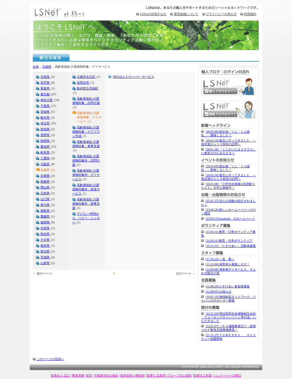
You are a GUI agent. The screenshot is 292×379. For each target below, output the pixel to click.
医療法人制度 (202, 375)
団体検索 (51, 57)
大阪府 (45, 164)
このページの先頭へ (50, 359)
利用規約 (250, 14)
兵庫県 (45, 175)
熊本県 (45, 234)
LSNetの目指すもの (153, 14)
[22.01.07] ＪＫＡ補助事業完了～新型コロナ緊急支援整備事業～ (228, 328)
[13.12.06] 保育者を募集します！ (228, 264)
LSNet (60, 13)
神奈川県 (47, 100)
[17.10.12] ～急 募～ (220, 259)
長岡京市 (83, 82)
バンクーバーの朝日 (227, 375)
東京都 (45, 94)
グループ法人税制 (179, 375)
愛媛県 (45, 216)
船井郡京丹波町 (87, 88)
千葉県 (45, 106)
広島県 (45, 193)
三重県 (45, 158)
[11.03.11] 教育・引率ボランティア (229, 240)
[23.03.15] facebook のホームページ (230, 218)
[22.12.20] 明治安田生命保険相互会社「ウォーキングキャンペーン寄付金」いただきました (228, 317)
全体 (36, 66)
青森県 (45, 88)
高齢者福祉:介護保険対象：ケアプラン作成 (86, 132)
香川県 (45, 205)
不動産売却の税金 (106, 375)
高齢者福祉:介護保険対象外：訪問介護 (86, 160)
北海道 (45, 76)
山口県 (45, 199)
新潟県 (45, 251)
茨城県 (45, 111)
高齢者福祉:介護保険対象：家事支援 (86, 144)
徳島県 (45, 210)
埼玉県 (45, 123)
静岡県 (45, 140)
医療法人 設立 (60, 375)
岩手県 (45, 82)
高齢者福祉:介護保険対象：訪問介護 (86, 100)
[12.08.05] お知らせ (218, 291)
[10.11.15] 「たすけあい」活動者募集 (231, 246)
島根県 (45, 181)
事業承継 (78, 375)
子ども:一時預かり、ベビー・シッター (86, 218)
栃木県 (45, 117)
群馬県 (45, 129)
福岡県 (45, 222)
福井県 (45, 245)
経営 (89, 375)
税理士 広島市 (156, 375)
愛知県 (45, 146)
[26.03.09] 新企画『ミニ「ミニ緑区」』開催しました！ (225, 133)
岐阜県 (45, 152)
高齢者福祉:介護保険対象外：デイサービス (86, 175)
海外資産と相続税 (132, 375)
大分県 (45, 239)
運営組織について (186, 14)
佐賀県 (45, 228)
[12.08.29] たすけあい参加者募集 (228, 286)
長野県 (45, 135)
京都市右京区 (86, 76)
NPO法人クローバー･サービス (133, 76)
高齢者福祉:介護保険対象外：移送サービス (86, 189)
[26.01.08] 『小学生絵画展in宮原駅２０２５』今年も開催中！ (228, 185)
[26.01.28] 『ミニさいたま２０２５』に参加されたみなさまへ (228, 151)
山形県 (45, 263)
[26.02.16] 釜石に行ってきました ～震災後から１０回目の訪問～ (228, 142)
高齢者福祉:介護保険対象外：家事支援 (86, 204)
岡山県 (45, 187)
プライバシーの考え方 (221, 14)
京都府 (46, 66)
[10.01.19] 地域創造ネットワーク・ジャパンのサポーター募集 (228, 298)
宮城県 (45, 257)
